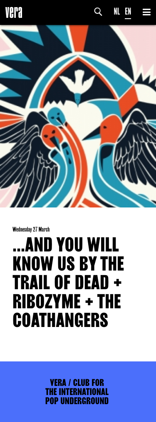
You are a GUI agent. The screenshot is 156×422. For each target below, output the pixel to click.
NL (117, 11)
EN (128, 11)
